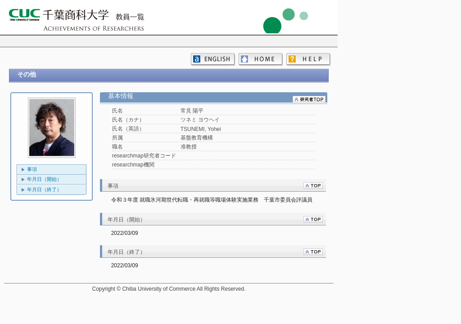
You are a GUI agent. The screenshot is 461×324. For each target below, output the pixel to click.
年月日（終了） (44, 189)
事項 (32, 169)
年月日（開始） (44, 179)
